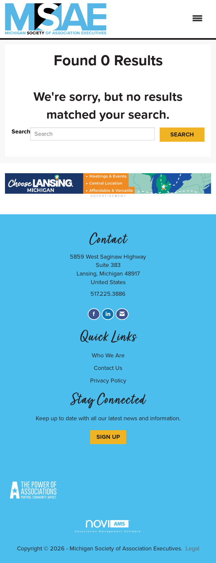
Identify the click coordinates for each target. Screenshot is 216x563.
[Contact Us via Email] (122, 314)
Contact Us (108, 368)
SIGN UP (108, 437)
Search (21, 132)
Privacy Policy (108, 380)
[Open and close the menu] (158, 18)
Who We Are (108, 355)
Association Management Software (108, 526)
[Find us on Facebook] (94, 314)
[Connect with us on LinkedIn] (108, 314)
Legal (192, 548)
